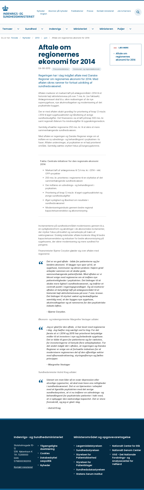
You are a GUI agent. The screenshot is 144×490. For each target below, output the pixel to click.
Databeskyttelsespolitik (48, 459)
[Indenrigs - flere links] (66, 29)
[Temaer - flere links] (18, 29)
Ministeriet (80, 29)
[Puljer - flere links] (130, 29)
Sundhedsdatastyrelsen (90, 469)
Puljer (121, 29)
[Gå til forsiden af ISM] (17, 12)
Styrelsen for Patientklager (84, 464)
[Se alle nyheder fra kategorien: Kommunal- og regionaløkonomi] (86, 69)
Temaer (7, 29)
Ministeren (106, 29)
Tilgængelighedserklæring (48, 447)
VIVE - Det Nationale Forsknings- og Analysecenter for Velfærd (124, 459)
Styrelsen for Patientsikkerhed (86, 456)
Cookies (45, 453)
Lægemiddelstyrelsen (89, 445)
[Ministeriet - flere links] (92, 29)
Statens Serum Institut (89, 474)
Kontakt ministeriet (23, 467)
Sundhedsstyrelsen (87, 450)
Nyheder (45, 465)
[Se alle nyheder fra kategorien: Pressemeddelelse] (60, 69)
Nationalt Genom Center (126, 450)
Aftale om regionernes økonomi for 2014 (126, 56)
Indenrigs (55, 29)
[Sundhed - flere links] (42, 29)
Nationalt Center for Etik (126, 445)
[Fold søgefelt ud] (138, 12)
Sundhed (30, 29)
